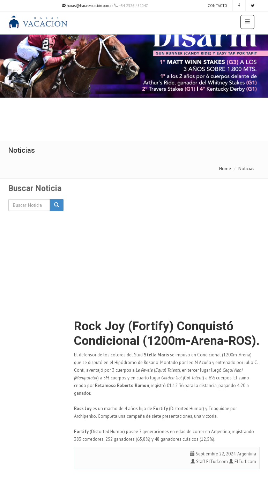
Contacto (217, 5)
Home (225, 169)
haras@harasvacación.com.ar (87, 5)
